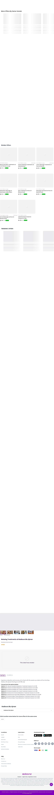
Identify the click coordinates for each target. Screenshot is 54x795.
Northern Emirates (5, 749)
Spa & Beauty (7, 635)
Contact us (3, 761)
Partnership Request (22, 739)
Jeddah (2, 737)
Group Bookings (21, 742)
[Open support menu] (51, 784)
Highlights (3, 675)
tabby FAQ (20, 746)
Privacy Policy (4, 766)
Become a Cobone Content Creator (26, 744)
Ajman (2, 719)
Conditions (10, 675)
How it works (20, 734)
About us (3, 758)
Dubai (1, 635)
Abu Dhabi (3, 746)
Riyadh (2, 734)
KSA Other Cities (4, 742)
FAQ (19, 737)
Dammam (3, 739)
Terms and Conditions (6, 763)
